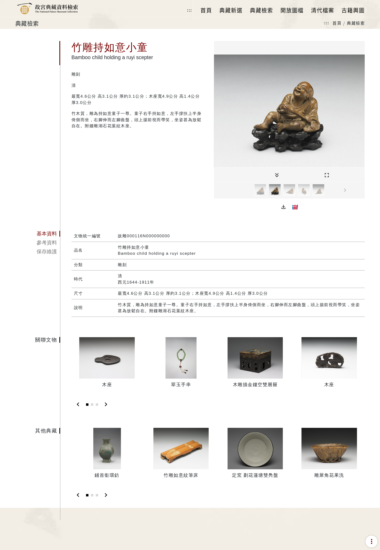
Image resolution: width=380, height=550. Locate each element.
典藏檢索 (356, 23)
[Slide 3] (97, 404)
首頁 (336, 23)
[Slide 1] (87, 404)
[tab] (37, 234)
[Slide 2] (92, 404)
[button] (283, 207)
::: (189, 10)
